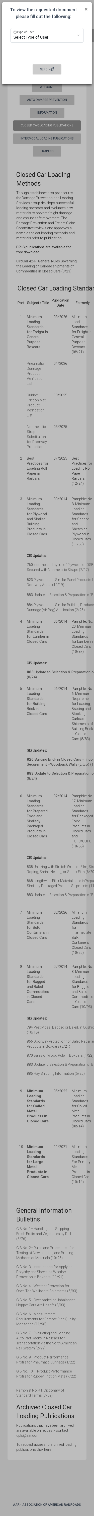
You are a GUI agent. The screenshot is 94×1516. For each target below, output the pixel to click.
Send (47, 69)
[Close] (86, 9)
